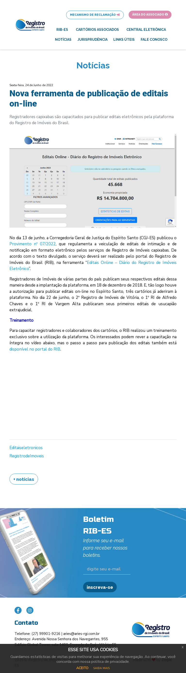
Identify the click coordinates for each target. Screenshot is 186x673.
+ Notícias (23, 479)
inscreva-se (100, 587)
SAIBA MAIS (101, 668)
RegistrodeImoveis (26, 456)
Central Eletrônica (146, 30)
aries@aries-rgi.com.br (81, 633)
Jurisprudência (93, 39)
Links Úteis (124, 39)
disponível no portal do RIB (34, 349)
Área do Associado (150, 14)
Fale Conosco (154, 39)
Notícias (63, 39)
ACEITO (82, 668)
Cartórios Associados (97, 30)
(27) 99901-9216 (45, 633)
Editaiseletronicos (26, 448)
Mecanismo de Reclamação (95, 14)
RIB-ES (62, 30)
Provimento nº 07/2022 (32, 244)
